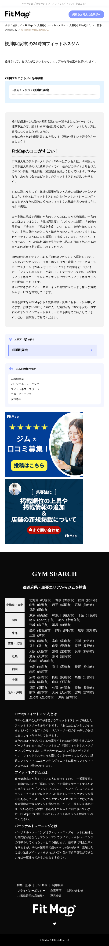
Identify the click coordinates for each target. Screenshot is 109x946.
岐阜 (81, 630)
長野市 (88, 646)
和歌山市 (47, 661)
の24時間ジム (80, 25)
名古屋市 (44, 630)
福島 (32, 609)
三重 (32, 635)
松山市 (88, 666)
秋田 (81, 600)
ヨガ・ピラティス (21, 394)
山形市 (42, 605)
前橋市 (65, 625)
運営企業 (56, 895)
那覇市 (71, 697)
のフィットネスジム (51, 25)
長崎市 (88, 687)
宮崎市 (88, 692)
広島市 (42, 677)
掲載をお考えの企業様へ (86, 14)
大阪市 (26, 90)
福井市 (42, 646)
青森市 (68, 600)
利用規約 (57, 885)
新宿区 (42, 615)
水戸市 (42, 625)
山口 (55, 682)
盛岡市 (65, 605)
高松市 (65, 666)
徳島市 (42, 666)
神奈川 (56, 615)
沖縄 (61, 697)
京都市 (65, 651)
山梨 (55, 646)
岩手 (55, 605)
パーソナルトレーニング (25, 384)
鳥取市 (42, 682)
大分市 (65, 692)
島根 (78, 677)
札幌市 (45, 600)
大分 (55, 692)
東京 (32, 615)
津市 (41, 635)
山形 (32, 605)
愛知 (32, 630)
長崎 (78, 687)
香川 (55, 666)
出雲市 (88, 677)
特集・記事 (24, 885)
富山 (55, 641)
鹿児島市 (47, 697)
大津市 (42, 656)
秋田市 (91, 600)
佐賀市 (65, 687)
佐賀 (55, 687)
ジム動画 (41, 885)
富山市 (65, 641)
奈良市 (65, 656)
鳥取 (32, 682)
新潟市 (42, 641)
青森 (58, 600)
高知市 (42, 671)
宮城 (78, 605)
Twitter (54, 923)
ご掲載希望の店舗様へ (31, 895)
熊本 (32, 692)
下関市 (65, 682)
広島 (32, 677)
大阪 (32, 651)
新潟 (32, 641)
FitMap (45, 940)
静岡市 (68, 630)
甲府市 (65, 646)
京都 (55, 651)
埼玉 (32, 620)
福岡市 (42, 687)
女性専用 (16, 399)
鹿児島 (33, 697)
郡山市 (42, 609)
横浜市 (68, 615)
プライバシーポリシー (31, 890)
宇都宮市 (73, 620)
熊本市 (42, 692)
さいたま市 (45, 620)
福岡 (32, 687)
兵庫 (78, 651)
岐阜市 (91, 630)
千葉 (81, 615)
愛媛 (78, 666)
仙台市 (88, 605)
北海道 (33, 600)
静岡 (58, 630)
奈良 (55, 656)
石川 (78, 641)
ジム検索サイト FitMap (20, 25)
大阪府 (15, 90)
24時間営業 (17, 378)
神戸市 (88, 651)
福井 (32, 646)
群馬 (55, 625)
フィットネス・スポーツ (25, 389)
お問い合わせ (74, 890)
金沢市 (88, 641)
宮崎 (78, 692)
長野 (78, 646)
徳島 (32, 666)
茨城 (32, 625)
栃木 (61, 620)
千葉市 (91, 615)
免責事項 (56, 890)
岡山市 (65, 677)
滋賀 (32, 656)
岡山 (55, 677)
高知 (32, 671)
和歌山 (33, 661)
